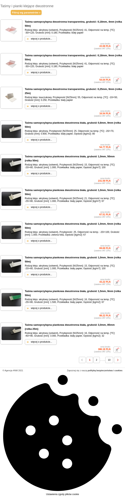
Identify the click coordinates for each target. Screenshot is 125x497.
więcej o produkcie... (41, 38)
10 (109, 360)
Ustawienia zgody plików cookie (62, 435)
